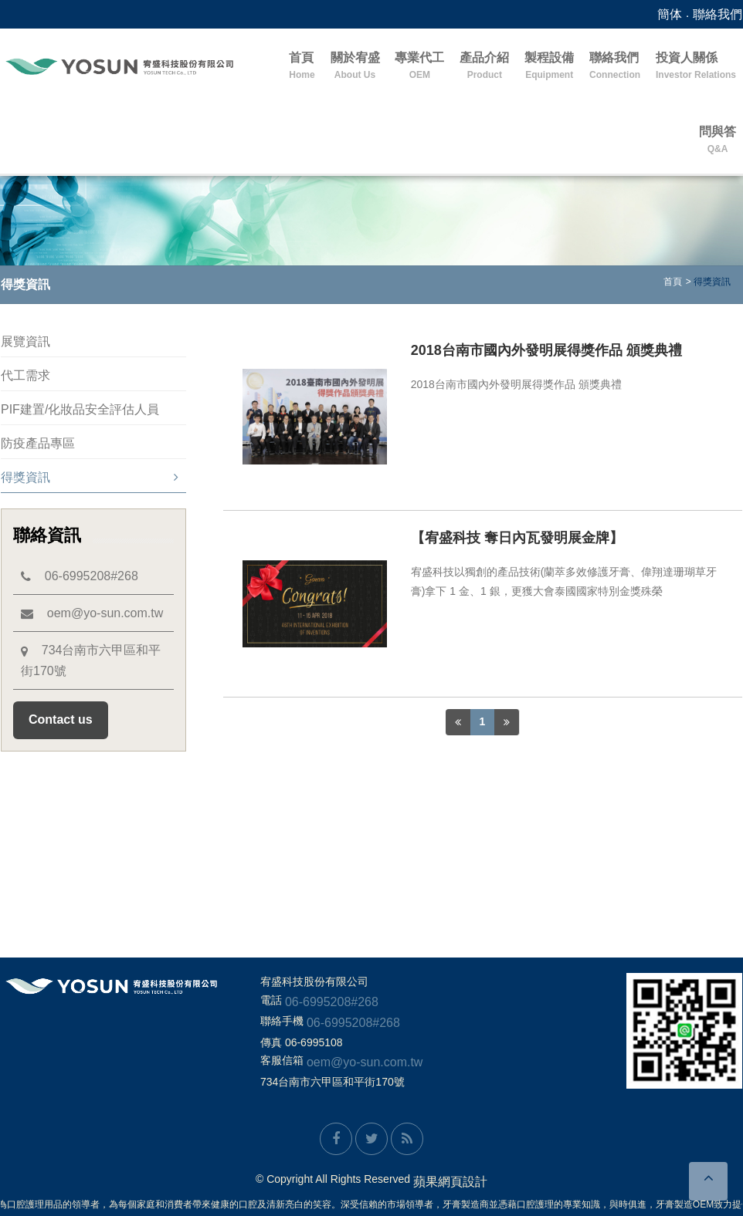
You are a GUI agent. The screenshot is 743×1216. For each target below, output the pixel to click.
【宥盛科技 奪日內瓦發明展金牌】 (517, 538)
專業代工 (419, 67)
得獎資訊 (89, 477)
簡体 (669, 14)
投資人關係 (696, 67)
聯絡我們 (717, 14)
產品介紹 (484, 67)
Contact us (61, 719)
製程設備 (549, 67)
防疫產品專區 (38, 443)
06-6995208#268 (79, 576)
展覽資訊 (25, 341)
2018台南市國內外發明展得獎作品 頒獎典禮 (546, 350)
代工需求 (25, 375)
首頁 (301, 67)
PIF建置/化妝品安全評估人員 (80, 409)
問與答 (717, 141)
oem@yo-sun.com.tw (92, 613)
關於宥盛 (355, 67)
